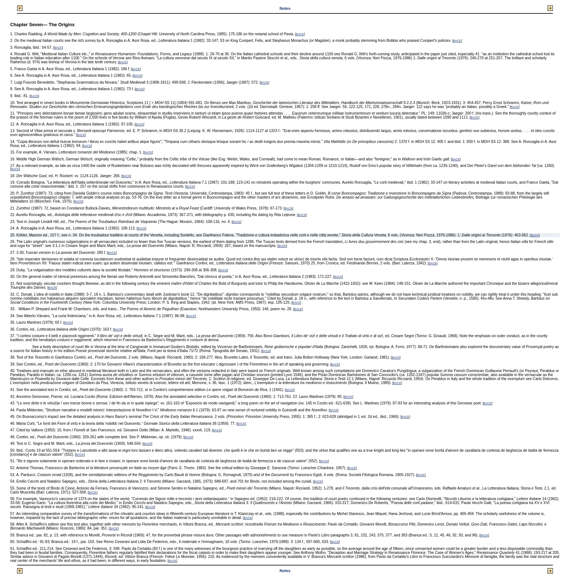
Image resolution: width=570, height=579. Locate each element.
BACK (300, 34)
